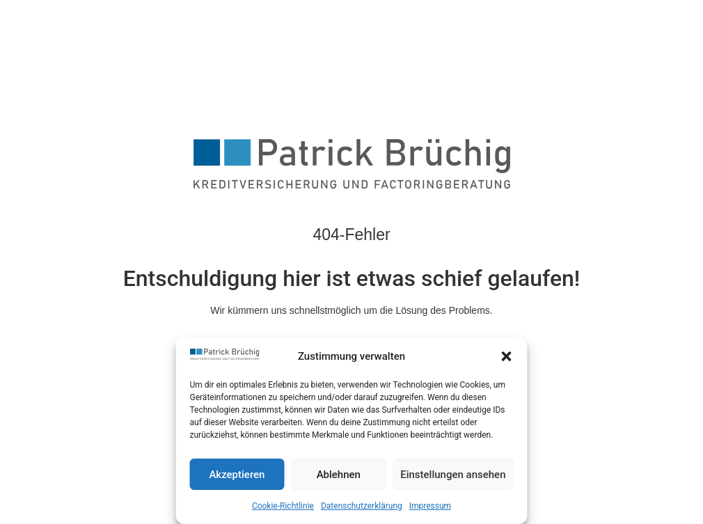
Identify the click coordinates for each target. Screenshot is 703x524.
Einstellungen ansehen (452, 474)
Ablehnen (339, 474)
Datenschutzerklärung (361, 506)
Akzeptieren (236, 474)
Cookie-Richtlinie (283, 506)
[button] (507, 356)
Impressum (430, 506)
